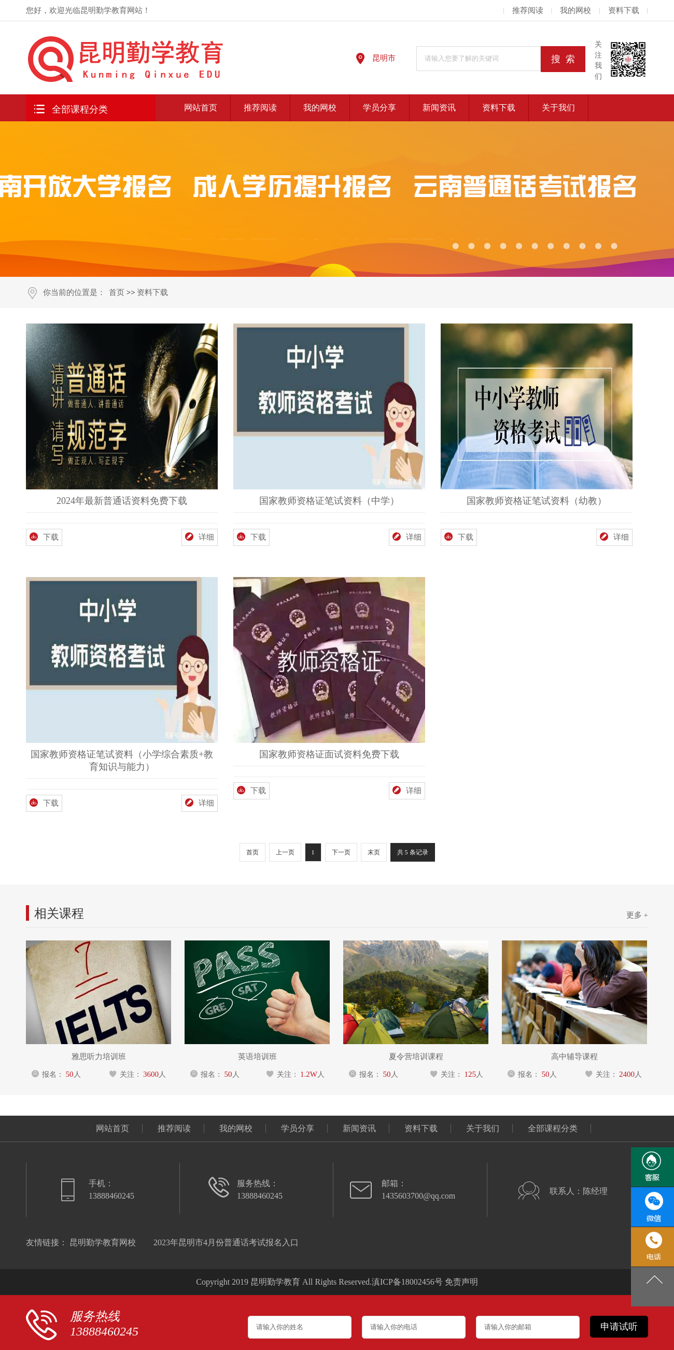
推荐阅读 (527, 10)
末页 (374, 852)
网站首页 (200, 107)
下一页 (341, 852)
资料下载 (623, 10)
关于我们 (558, 107)
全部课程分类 (69, 108)
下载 (44, 536)
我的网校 (575, 10)
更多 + (637, 915)
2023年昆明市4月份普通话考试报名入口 (226, 1242)
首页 (116, 292)
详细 (199, 536)
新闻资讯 (439, 107)
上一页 (285, 852)
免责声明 (461, 1281)
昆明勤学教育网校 (102, 1242)
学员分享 (379, 107)
